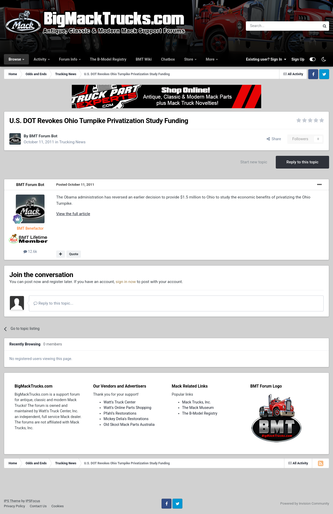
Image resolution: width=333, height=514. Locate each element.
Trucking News (72, 142)
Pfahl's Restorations (120, 413)
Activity (40, 59)
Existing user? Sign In (266, 59)
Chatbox (168, 59)
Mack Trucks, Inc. (196, 402)
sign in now (126, 281)
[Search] (269, 26)
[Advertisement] (166, 485)
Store (189, 59)
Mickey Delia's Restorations (126, 419)
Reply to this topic (302, 162)
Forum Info (68, 59)
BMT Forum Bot (43, 136)
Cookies (57, 506)
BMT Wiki (144, 59)
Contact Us (38, 506)
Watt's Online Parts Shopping (127, 408)
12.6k (30, 251)
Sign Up (297, 59)
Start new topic (253, 162)
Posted (75, 185)
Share (274, 139)
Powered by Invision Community (304, 503)
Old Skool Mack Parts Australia (129, 424)
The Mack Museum (198, 408)
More (210, 59)
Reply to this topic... (53, 303)
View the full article (73, 213)
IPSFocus (33, 501)
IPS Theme (12, 501)
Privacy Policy (14, 506)
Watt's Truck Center (120, 402)
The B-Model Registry (108, 59)
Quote (73, 254)
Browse (15, 59)
